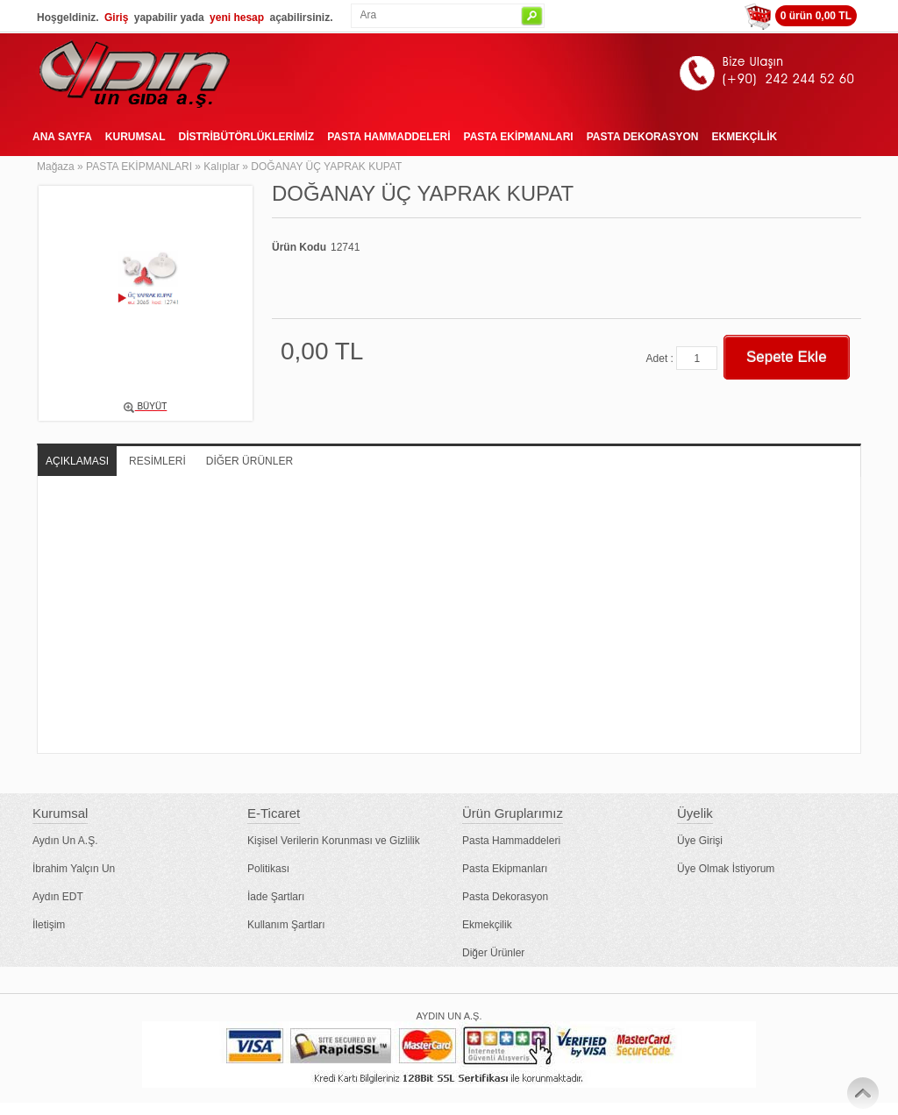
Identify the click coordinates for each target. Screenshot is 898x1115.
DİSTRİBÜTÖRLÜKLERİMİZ (246, 137)
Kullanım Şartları (286, 925)
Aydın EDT (57, 897)
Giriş (116, 17)
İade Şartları (275, 897)
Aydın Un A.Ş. (65, 840)
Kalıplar (221, 166)
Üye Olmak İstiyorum (725, 869)
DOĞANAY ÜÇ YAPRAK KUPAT (326, 166)
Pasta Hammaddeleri (511, 840)
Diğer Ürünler (493, 953)
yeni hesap (237, 17)
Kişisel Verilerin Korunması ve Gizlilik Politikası (333, 854)
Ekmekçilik (487, 925)
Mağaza (56, 166)
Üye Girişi (700, 840)
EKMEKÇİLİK (744, 137)
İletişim (48, 925)
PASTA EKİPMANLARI (519, 137)
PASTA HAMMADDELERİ (388, 137)
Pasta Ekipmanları (504, 869)
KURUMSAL (135, 137)
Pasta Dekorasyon (505, 897)
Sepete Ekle (786, 357)
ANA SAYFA (62, 137)
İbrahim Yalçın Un (73, 869)
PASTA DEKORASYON (643, 137)
